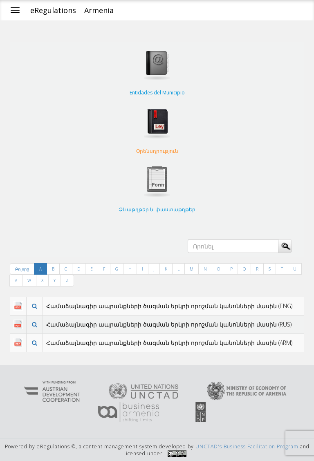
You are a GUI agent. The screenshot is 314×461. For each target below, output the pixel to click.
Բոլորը (22, 269)
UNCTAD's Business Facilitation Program (246, 446)
